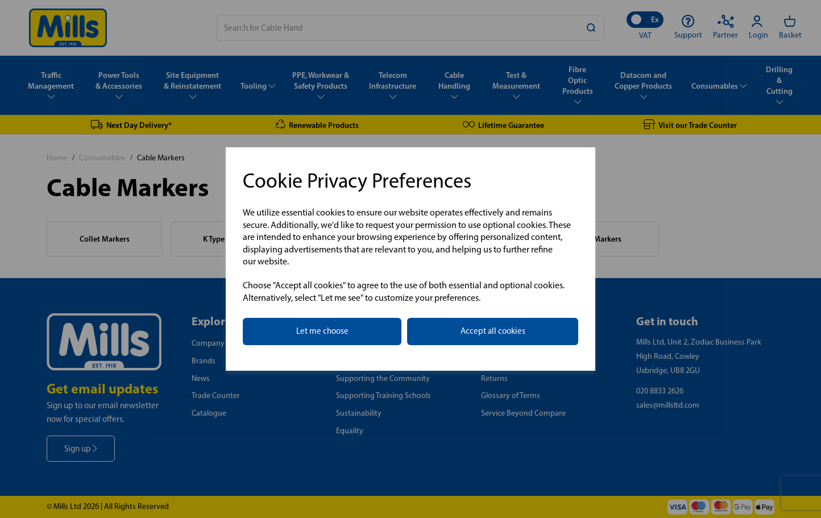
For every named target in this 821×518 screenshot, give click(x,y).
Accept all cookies (493, 331)
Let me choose (322, 331)
